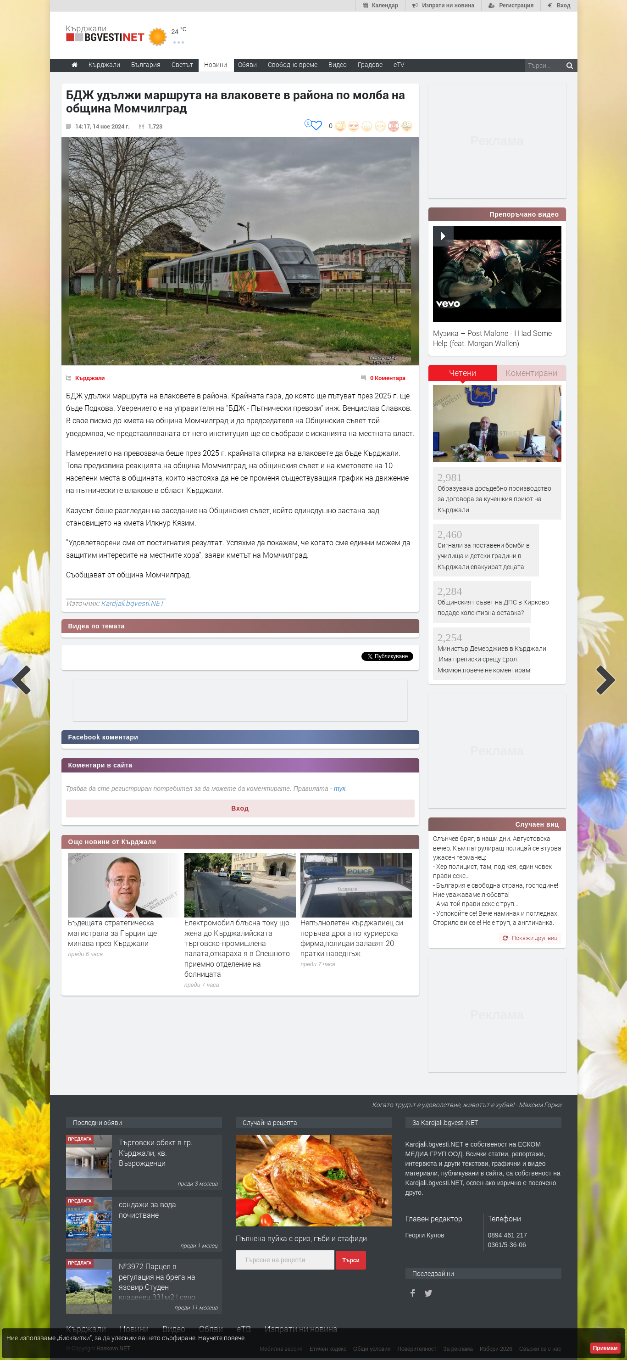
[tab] (462, 376)
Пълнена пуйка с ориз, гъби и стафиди (301, 1238)
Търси (350, 1260)
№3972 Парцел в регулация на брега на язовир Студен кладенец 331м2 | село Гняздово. (157, 1286)
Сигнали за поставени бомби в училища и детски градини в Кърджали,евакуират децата (484, 556)
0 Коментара (387, 378)
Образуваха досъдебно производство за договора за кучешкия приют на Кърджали (494, 499)
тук (339, 788)
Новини (215, 64)
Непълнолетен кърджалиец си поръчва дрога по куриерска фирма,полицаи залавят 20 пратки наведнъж (351, 938)
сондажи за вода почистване (147, 1209)
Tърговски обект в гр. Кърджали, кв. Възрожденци (156, 1152)
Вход (240, 808)
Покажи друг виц (530, 937)
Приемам (605, 1348)
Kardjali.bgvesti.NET (132, 603)
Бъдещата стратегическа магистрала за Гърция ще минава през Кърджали (112, 933)
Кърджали (90, 378)
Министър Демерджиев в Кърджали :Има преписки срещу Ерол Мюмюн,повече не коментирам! (492, 659)
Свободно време (292, 64)
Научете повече (221, 1337)
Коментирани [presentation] (531, 372)
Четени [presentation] (462, 372)
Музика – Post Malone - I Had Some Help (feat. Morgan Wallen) (492, 338)
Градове (370, 64)
